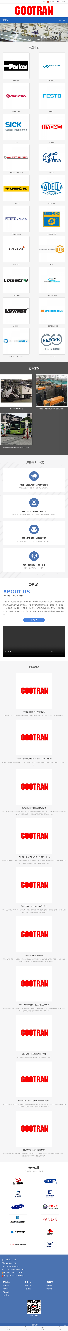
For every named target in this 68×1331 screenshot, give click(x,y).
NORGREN (16, 111)
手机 (25, 1328)
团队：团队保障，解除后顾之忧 (34, 538)
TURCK (16, 203)
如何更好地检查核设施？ (34, 955)
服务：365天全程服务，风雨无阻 (34, 511)
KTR (51, 265)
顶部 (59, 1328)
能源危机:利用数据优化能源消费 (34, 808)
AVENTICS (16, 265)
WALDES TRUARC (16, 173)
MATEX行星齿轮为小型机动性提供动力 (34, 1005)
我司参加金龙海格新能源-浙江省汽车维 (16, 447)
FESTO (51, 111)
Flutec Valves (16, 234)
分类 (42, 1328)
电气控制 (6, 1295)
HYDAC (51, 142)
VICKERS (16, 326)
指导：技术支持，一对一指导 (34, 565)
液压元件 (6, 1285)
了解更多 (34, 620)
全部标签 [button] (35, 1325)
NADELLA (51, 203)
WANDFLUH (52, 81)
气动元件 (6, 1292)
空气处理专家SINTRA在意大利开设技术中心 (34, 857)
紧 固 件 (5, 1289)
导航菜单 (5, 20)
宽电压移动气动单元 (16, 409)
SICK (16, 142)
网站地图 (21, 1276)
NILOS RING (51, 234)
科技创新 (28, 1289)
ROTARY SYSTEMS (16, 356)
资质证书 (49, 1285)
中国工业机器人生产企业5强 (34, 712)
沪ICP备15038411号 (10, 1276)
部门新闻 (28, 1285)
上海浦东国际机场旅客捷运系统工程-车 (52, 409)
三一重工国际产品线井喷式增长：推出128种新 (34, 759)
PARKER (16, 81)
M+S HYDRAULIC (52, 326)
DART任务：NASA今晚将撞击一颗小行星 (34, 1101)
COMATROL (16, 295)
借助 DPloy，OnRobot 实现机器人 (34, 906)
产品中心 (6, 1282)
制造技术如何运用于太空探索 (34, 1150)
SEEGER (52, 356)
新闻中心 (28, 1282)
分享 (8, 1328)
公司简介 (49, 1282)
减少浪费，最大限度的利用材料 (34, 1054)
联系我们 (49, 1289)
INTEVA (52, 173)
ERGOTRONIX (52, 295)
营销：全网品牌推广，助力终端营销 (34, 485)
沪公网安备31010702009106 (12, 1272)
